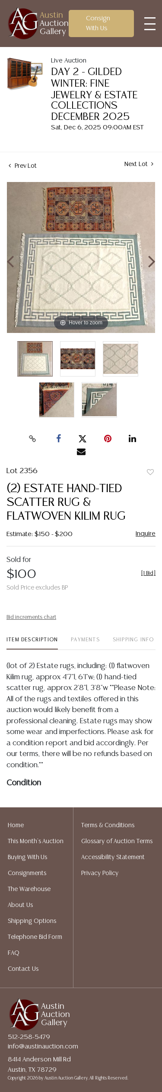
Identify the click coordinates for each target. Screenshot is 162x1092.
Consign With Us (98, 23)
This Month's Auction (36, 841)
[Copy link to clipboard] (32, 439)
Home (16, 825)
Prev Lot (23, 166)
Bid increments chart (31, 617)
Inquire (146, 533)
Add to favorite (150, 472)
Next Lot (138, 164)
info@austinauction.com (43, 1046)
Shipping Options (32, 921)
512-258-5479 (29, 1037)
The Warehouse (29, 889)
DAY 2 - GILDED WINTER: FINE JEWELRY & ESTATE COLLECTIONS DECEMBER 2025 (94, 94)
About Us (20, 905)
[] (148, 573)
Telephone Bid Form (35, 937)
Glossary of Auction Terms (116, 841)
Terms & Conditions (107, 825)
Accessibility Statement (113, 857)
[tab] (32, 643)
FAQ (13, 953)
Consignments (27, 873)
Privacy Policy (99, 873)
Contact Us (23, 969)
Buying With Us (27, 857)
